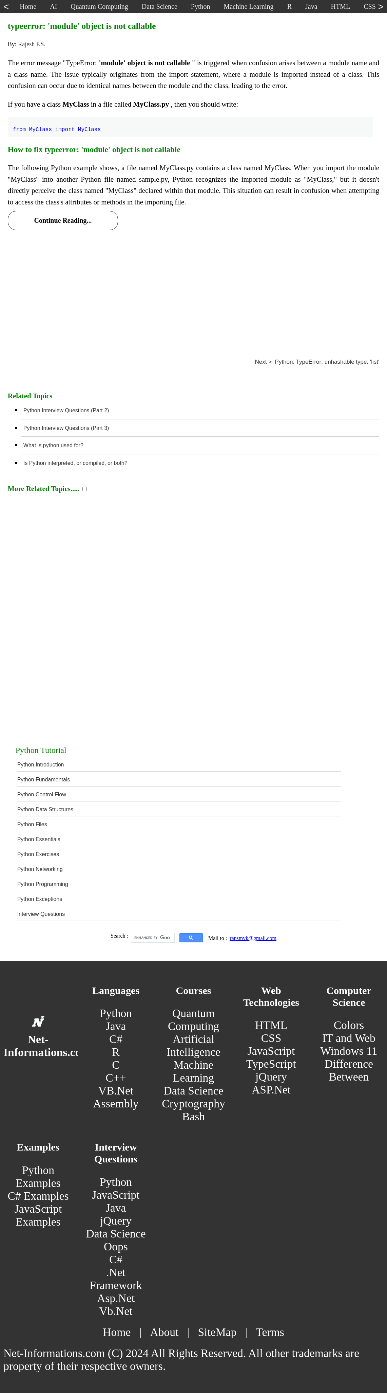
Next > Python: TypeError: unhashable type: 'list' (317, 362)
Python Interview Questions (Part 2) (66, 410)
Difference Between (349, 1070)
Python (116, 1013)
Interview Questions (41, 914)
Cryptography (193, 1103)
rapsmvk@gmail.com (253, 938)
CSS (271, 1038)
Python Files (32, 824)
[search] (152, 938)
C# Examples (38, 1196)
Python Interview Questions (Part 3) (66, 428)
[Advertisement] (193, 285)
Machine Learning (193, 1071)
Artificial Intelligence (193, 1045)
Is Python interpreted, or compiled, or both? (75, 463)
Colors (349, 1025)
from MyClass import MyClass (57, 126)
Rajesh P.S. (31, 44)
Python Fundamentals (43, 779)
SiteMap (217, 1332)
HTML (271, 1025)
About (164, 1332)
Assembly (115, 1103)
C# (115, 1039)
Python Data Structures (45, 809)
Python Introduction (40, 764)
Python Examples (38, 1176)
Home (117, 1332)
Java (116, 1026)
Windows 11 (348, 1051)
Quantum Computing (193, 1019)
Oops (116, 1246)
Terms (270, 1332)
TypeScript (271, 1063)
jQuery (271, 1076)
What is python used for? (53, 445)
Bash (193, 1116)
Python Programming (42, 884)
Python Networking (40, 869)
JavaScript (271, 1051)
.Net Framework (116, 1278)
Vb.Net (116, 1311)
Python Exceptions (39, 899)
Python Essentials (38, 839)
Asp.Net (116, 1298)
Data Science (193, 1090)
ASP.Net (271, 1089)
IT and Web (348, 1038)
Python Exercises (38, 854)
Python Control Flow (41, 794)
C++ (115, 1077)
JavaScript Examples (38, 1215)
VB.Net (116, 1090)
